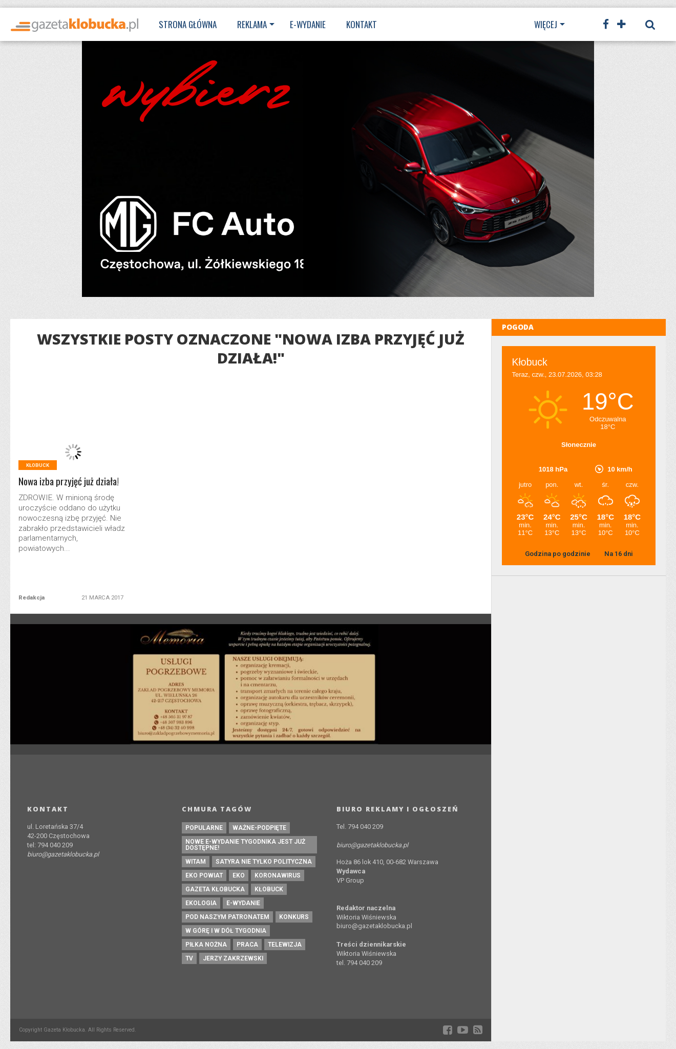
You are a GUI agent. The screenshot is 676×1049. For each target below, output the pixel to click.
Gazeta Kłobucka (215, 889)
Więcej (545, 24)
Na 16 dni (618, 554)
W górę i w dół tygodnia (225, 930)
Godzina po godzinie (558, 554)
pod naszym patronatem (227, 916)
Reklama (252, 24)
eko (239, 875)
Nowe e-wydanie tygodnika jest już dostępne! (245, 844)
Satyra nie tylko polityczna (264, 861)
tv (189, 958)
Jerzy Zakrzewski (233, 958)
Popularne (204, 827)
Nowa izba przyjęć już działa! (68, 481)
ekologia (201, 903)
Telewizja (285, 944)
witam (195, 861)
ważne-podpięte (259, 827)
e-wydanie (243, 903)
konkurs (294, 916)
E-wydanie (308, 24)
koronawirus (278, 875)
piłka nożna (206, 944)
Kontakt (361, 24)
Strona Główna (188, 24)
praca (247, 944)
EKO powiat (204, 875)
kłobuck (269, 889)
